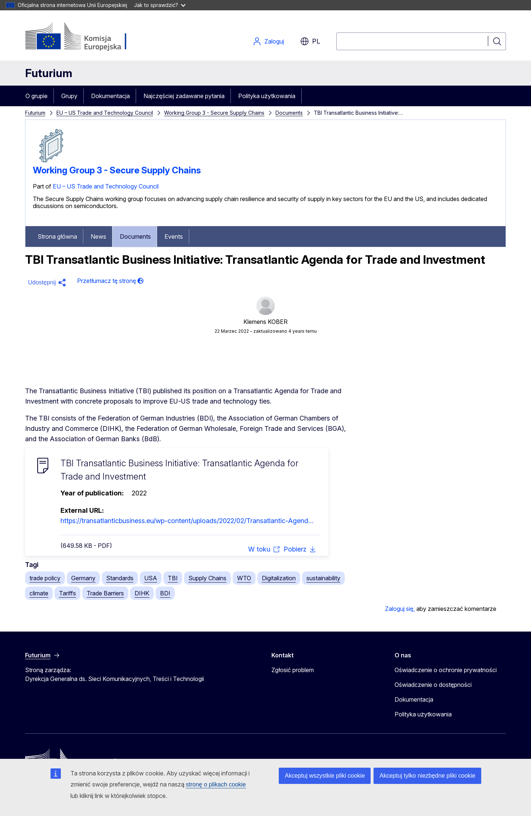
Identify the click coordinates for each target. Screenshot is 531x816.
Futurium (48, 73)
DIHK (142, 593)
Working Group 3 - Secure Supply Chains (214, 113)
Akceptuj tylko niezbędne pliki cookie (427, 775)
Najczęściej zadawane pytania (184, 96)
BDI (165, 593)
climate (39, 593)
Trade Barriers (105, 593)
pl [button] (310, 41)
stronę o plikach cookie (216, 784)
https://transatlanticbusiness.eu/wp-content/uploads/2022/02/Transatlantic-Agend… (186, 521)
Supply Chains (207, 578)
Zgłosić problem (292, 670)
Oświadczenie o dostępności (433, 684)
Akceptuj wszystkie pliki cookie (325, 775)
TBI (173, 578)
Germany (83, 578)
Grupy (69, 96)
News (98, 236)
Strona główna (57, 236)
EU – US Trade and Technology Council (104, 113)
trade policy (45, 578)
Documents (289, 113)
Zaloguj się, (400, 608)
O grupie (36, 96)
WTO (244, 578)
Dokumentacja (110, 96)
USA (150, 578)
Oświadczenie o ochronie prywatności (446, 670)
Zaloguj (268, 41)
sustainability (323, 578)
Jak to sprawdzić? (159, 5)
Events (173, 236)
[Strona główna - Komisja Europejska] (84, 37)
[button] (48, 282)
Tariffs (67, 593)
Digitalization (279, 578)
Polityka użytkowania (266, 96)
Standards (119, 578)
